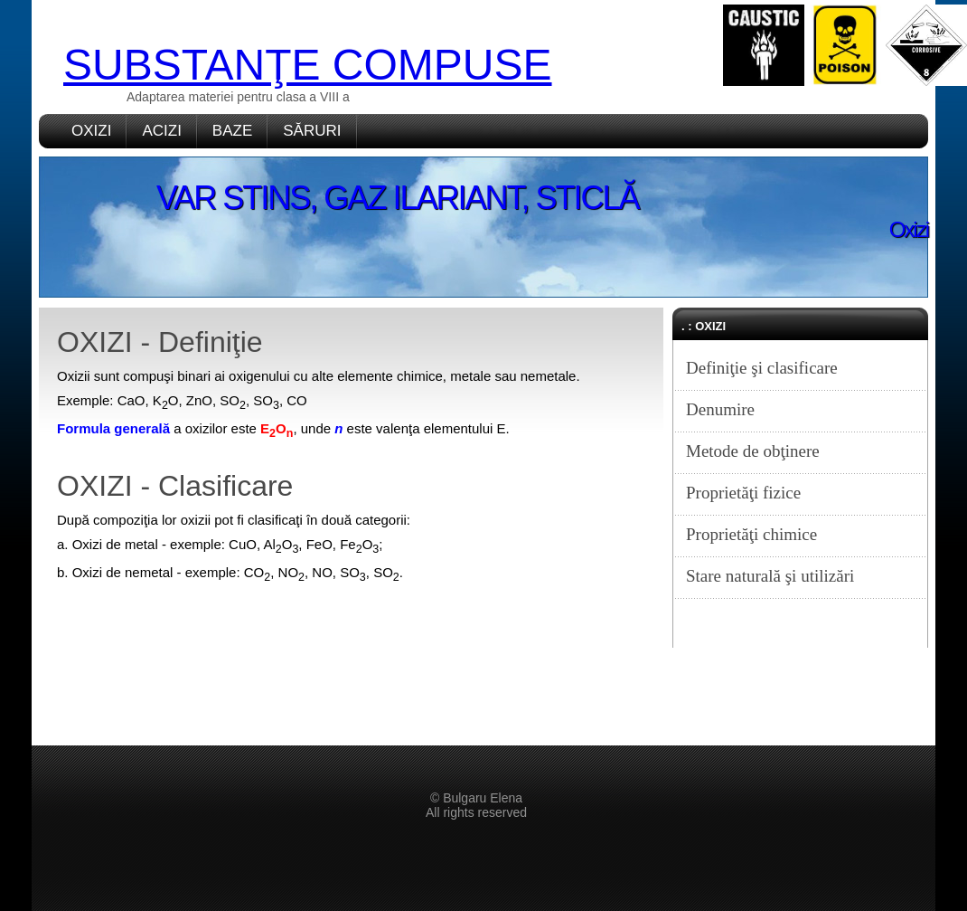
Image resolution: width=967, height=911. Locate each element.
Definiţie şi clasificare (762, 367)
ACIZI (161, 130)
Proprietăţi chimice (751, 534)
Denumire (720, 409)
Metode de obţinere (753, 450)
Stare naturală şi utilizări (770, 575)
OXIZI (91, 130)
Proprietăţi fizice (743, 492)
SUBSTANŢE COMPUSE (307, 65)
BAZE (232, 130)
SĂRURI (312, 130)
